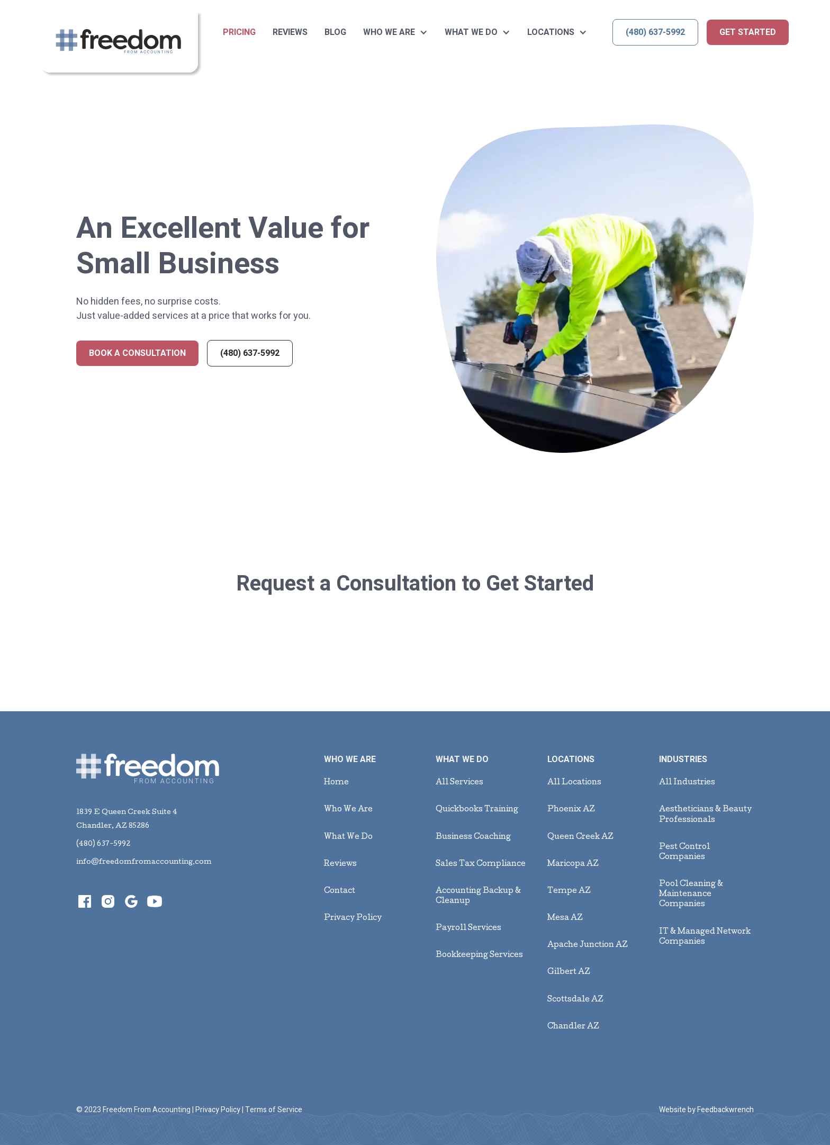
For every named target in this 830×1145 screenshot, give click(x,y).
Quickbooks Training (477, 809)
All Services (459, 782)
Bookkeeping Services (479, 955)
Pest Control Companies (684, 852)
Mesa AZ (565, 918)
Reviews (290, 32)
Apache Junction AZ (587, 945)
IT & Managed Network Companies (705, 937)
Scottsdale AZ (575, 1000)
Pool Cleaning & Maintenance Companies (691, 894)
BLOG (335, 32)
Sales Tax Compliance (481, 864)
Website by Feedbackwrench (706, 1109)
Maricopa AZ (573, 864)
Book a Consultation (137, 353)
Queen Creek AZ (580, 837)
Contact (339, 891)
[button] (395, 32)
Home (336, 782)
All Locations (574, 782)
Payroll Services (468, 928)
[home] (121, 44)
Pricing (239, 32)
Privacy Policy (353, 918)
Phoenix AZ (571, 809)
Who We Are (348, 809)
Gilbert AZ (568, 972)
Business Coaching (473, 837)
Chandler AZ (573, 1027)
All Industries (687, 782)
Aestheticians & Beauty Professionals (705, 815)
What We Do (348, 837)
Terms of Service (273, 1109)
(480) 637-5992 (655, 32)
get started (747, 32)
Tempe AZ (569, 891)
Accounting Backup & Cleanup (478, 896)
